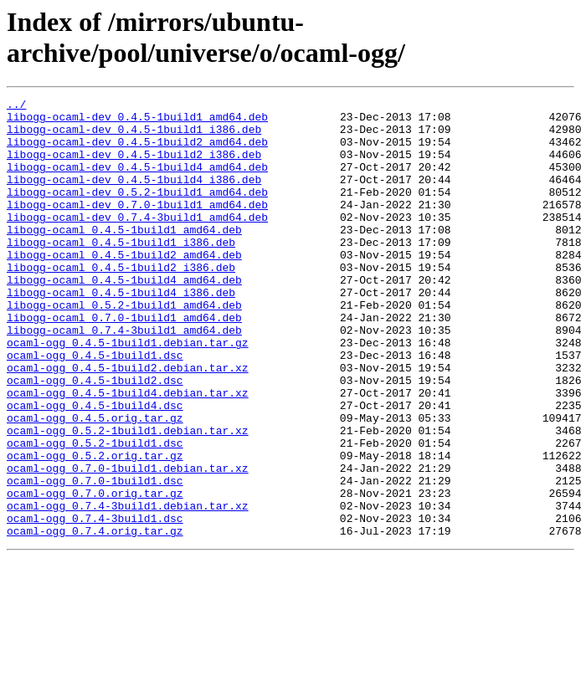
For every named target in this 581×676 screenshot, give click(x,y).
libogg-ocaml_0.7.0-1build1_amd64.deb (124, 362)
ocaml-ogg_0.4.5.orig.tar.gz (95, 482)
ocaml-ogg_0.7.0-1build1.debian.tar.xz (128, 543)
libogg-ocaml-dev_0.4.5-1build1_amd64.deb (137, 121)
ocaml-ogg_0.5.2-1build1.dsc (95, 512)
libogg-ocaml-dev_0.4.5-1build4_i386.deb (134, 196)
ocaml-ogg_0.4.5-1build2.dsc (95, 437)
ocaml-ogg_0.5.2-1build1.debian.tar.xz (128, 497)
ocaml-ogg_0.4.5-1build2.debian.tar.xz (128, 422)
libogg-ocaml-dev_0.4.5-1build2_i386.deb (134, 166)
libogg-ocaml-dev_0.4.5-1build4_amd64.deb (137, 181)
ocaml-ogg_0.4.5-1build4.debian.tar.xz (128, 452)
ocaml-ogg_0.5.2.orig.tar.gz (95, 527)
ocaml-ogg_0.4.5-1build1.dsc (95, 407)
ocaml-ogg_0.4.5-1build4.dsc (95, 467)
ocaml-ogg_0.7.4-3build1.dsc (95, 603)
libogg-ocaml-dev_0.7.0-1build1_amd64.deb (137, 226)
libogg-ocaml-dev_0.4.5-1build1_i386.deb (134, 136)
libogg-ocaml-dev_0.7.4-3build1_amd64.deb (137, 241)
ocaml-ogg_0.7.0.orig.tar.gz (95, 573)
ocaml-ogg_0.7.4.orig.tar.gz (95, 618)
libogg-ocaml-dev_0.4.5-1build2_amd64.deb (137, 151)
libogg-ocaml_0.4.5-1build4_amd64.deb (124, 317)
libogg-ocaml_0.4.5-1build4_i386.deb (121, 332)
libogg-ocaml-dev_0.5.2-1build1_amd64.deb (137, 211)
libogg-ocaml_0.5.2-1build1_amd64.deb (124, 347)
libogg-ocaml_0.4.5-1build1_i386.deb (121, 271)
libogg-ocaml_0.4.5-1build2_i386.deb (121, 302)
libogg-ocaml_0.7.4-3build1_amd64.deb (124, 377)
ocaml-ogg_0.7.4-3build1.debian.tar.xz (128, 588)
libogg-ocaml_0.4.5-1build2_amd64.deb (124, 286)
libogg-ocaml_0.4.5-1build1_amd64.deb (124, 256)
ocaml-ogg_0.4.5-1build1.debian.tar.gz (128, 392)
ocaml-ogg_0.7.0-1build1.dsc (95, 558)
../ (16, 106)
